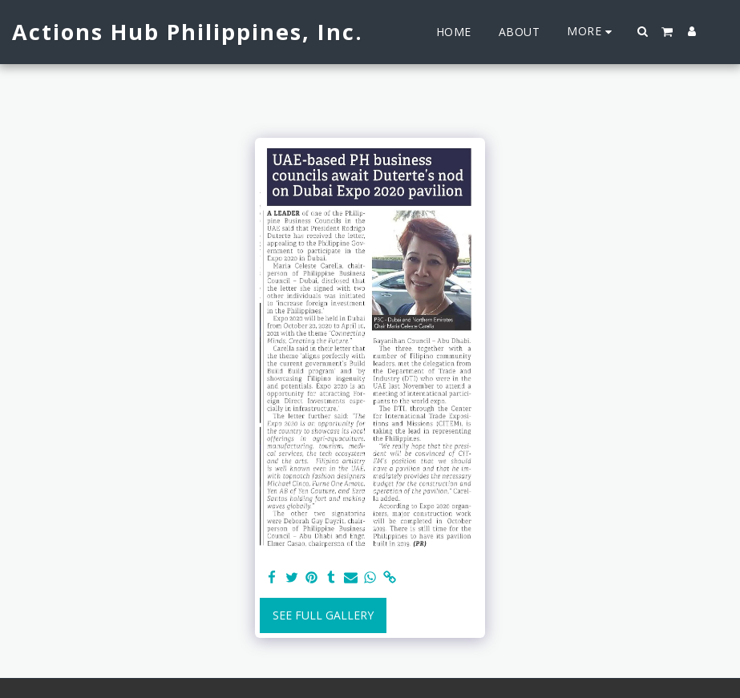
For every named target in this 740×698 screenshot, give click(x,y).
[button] (643, 31)
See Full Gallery (323, 615)
